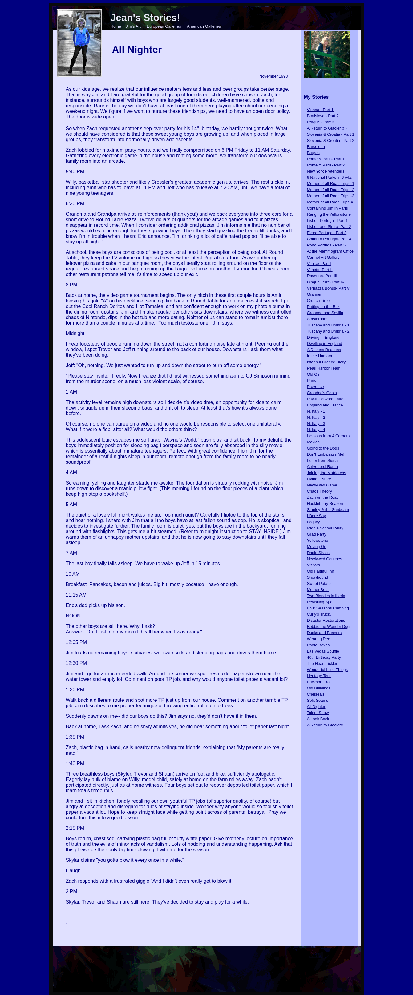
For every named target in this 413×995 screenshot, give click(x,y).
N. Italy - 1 (316, 411)
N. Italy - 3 (316, 423)
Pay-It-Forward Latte (325, 399)
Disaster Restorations (326, 620)
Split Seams (317, 700)
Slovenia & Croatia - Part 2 (330, 140)
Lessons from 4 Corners (328, 436)
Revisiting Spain (321, 602)
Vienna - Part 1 (320, 109)
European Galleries (164, 26)
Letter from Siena (322, 460)
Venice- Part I (319, 263)
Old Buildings (319, 688)
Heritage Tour (319, 675)
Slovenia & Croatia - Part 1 (330, 134)
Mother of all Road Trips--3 (330, 196)
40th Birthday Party (324, 657)
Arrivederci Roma (322, 466)
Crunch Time (318, 300)
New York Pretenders (326, 171)
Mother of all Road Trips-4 (330, 202)
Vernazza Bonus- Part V (328, 288)
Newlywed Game (322, 485)
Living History (319, 479)
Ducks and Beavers (324, 632)
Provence (315, 386)
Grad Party (316, 534)
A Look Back (318, 719)
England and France (325, 405)
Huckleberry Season (325, 503)
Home (116, 26)
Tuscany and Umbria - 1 (328, 325)
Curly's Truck (318, 614)
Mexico (313, 442)
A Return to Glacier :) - (327, 128)
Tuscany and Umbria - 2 (328, 331)
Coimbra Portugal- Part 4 (329, 239)
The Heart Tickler (322, 663)
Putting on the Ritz (323, 306)
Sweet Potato (319, 583)
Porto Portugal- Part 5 (326, 245)
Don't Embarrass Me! (326, 454)
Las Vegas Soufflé (323, 651)
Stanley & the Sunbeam (328, 509)
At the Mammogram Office (330, 251)
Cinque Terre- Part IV (326, 282)
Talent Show (318, 712)
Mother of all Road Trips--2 (330, 189)
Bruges (313, 152)
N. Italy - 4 (316, 429)
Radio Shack (318, 552)
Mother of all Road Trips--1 (330, 183)
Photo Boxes (318, 645)
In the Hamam (319, 356)
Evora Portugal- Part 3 (327, 232)
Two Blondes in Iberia (326, 595)
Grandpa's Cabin (322, 392)
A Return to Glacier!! (325, 725)
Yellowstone (317, 540)
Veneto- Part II (320, 269)
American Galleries (204, 26)
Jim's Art (133, 26)
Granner (314, 294)
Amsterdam (317, 319)
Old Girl (314, 374)
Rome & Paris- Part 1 (326, 159)
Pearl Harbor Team (324, 368)
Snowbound (317, 577)
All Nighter (316, 706)
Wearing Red (318, 639)
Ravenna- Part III (322, 276)
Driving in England (323, 337)
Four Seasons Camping (328, 608)
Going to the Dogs (323, 448)
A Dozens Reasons (324, 349)
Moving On (316, 546)
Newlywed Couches (324, 559)
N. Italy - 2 (316, 417)
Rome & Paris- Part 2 (326, 165)
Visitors (313, 565)
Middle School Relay (325, 528)
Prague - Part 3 (320, 122)
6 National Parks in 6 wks (329, 177)
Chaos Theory (319, 491)
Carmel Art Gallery (323, 257)
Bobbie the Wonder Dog (328, 626)
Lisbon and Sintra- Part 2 (329, 226)
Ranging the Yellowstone (329, 214)
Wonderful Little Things (327, 669)
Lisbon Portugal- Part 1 (327, 220)
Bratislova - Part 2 (323, 116)
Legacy (313, 522)
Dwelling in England (324, 343)
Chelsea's (316, 694)
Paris (311, 380)
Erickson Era (318, 682)
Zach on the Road (323, 497)
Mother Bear (318, 589)
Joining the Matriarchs (326, 472)
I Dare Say (316, 515)
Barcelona (316, 146)
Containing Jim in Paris (327, 208)
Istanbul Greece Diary (326, 362)
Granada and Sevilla (325, 312)
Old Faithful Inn (320, 571)
